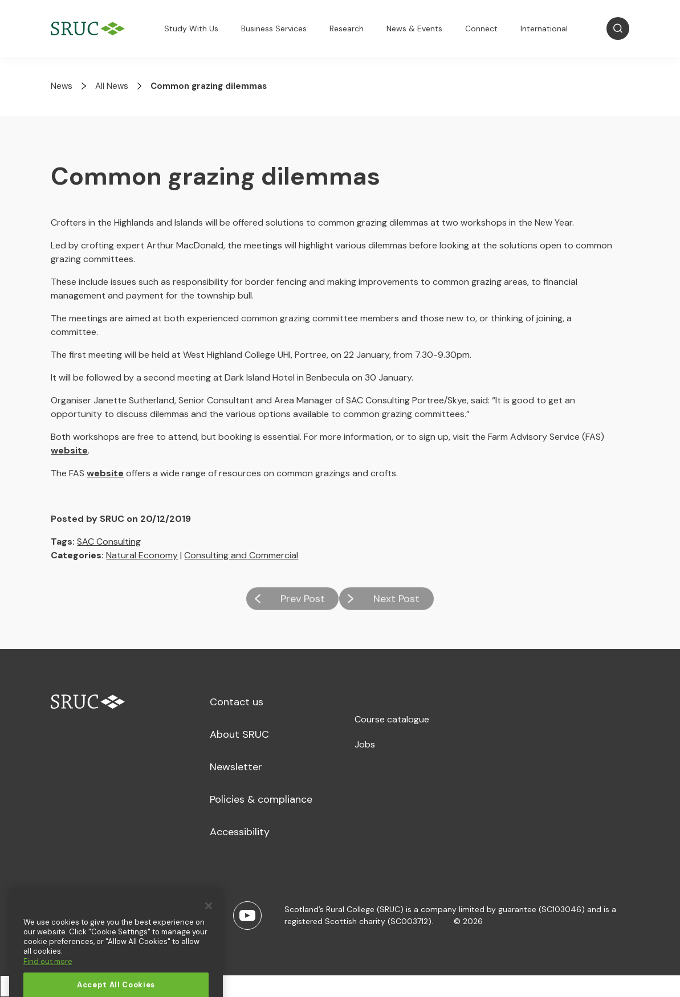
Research (346, 28)
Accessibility (240, 832)
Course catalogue (392, 719)
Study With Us (191, 28)
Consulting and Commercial (241, 555)
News (61, 86)
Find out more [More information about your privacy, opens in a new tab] (47, 977)
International (544, 28)
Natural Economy (142, 555)
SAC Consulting (109, 541)
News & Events (414, 28)
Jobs (365, 744)
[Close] (208, 921)
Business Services (274, 28)
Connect (481, 28)
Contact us (236, 702)
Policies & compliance (261, 799)
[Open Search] (617, 28)
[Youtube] (247, 915)
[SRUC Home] (91, 29)
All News (111, 86)
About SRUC (239, 734)
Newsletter (236, 767)
